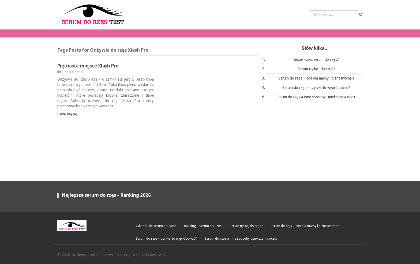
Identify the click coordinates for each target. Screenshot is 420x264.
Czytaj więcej (67, 114)
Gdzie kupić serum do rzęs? (316, 59)
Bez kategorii (73, 72)
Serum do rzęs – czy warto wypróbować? (316, 87)
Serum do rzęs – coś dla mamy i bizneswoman (316, 78)
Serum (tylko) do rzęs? (316, 69)
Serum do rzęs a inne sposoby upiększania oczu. (316, 97)
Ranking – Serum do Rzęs (203, 226)
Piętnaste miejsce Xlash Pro (88, 66)
